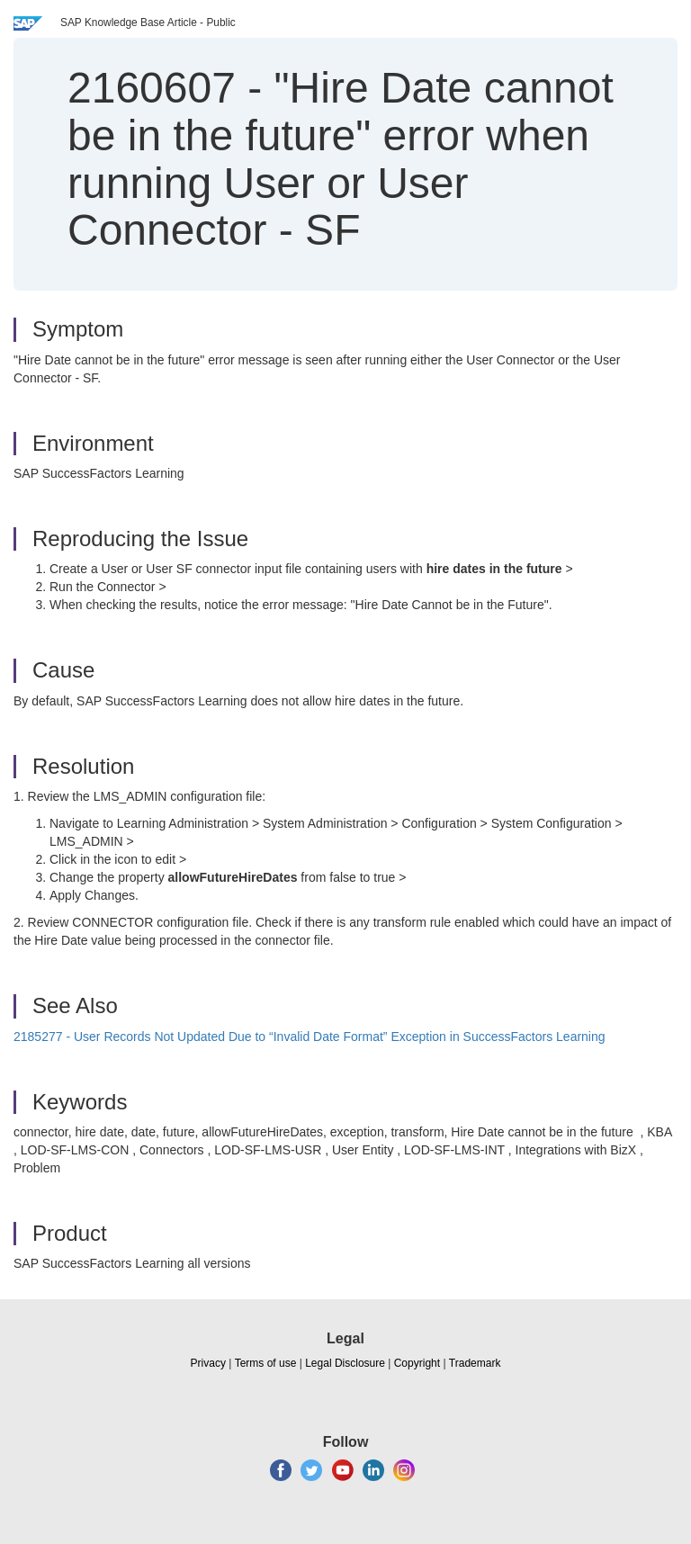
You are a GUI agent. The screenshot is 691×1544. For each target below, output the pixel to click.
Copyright (417, 1363)
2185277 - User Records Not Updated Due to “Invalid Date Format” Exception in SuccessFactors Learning (309, 1036)
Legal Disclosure (345, 1363)
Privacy (208, 1363)
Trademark (475, 1363)
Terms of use (266, 1363)
